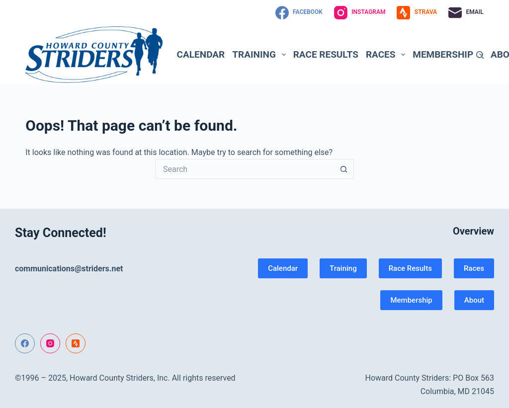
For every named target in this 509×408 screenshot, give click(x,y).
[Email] (466, 12)
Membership (450, 55)
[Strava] (417, 12)
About (474, 300)
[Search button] (344, 169)
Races (387, 55)
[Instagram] (360, 12)
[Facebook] (299, 12)
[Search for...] (244, 169)
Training (260, 55)
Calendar (201, 54)
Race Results (325, 54)
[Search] (480, 55)
